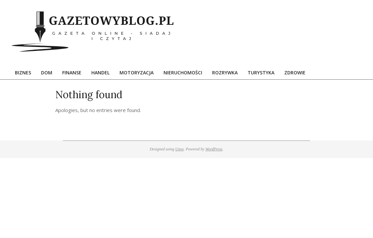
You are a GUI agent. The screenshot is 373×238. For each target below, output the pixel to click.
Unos (179, 149)
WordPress (213, 149)
